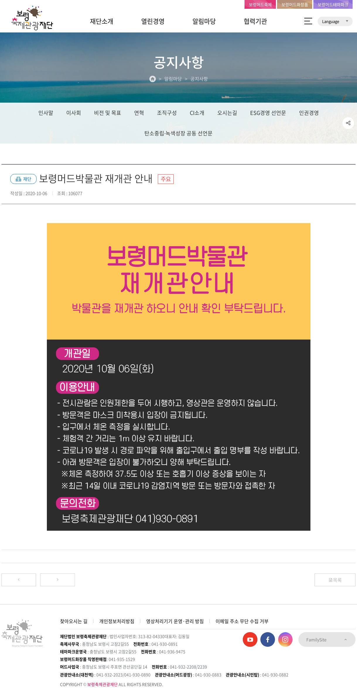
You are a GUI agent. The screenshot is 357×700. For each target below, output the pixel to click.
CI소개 (197, 113)
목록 (335, 580)
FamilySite (327, 639)
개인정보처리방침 (116, 621)
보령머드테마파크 (333, 4)
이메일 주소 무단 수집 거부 (242, 621)
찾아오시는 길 (74, 621)
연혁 (139, 113)
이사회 (73, 113)
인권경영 (309, 113)
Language (335, 21)
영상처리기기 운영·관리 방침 (175, 621)
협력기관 (255, 21)
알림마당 (204, 21)
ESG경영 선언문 (268, 113)
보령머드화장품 (294, 4)
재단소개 (101, 21)
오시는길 (227, 113)
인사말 (45, 113)
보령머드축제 (260, 4)
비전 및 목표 (107, 113)
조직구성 (167, 113)
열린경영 (153, 21)
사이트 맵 (308, 21)
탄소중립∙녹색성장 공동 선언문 (178, 133)
